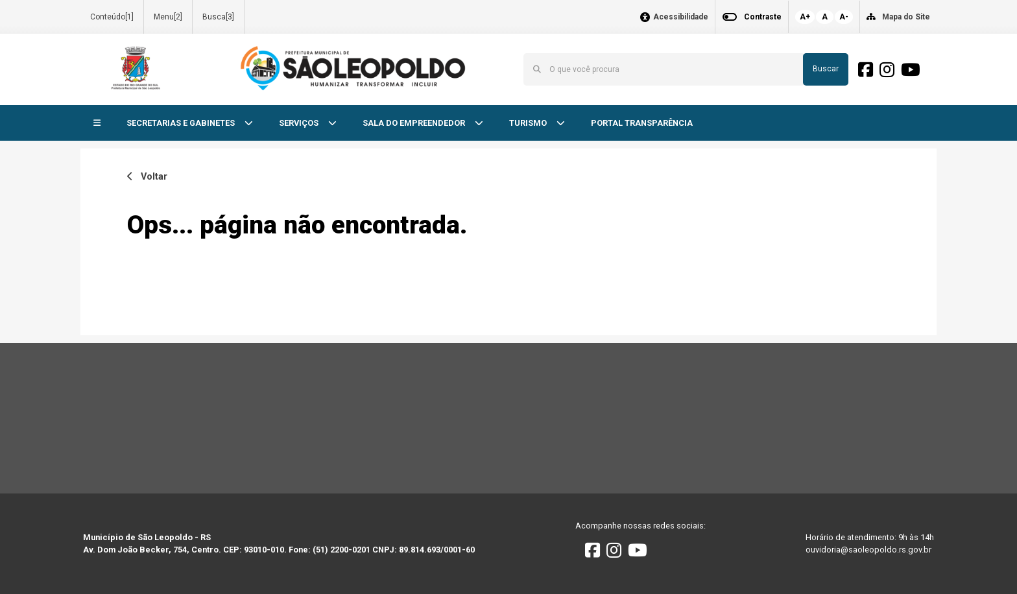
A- (843, 16)
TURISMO (529, 123)
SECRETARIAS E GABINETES (181, 123)
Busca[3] (218, 16)
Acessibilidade (680, 17)
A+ (805, 16)
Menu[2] (168, 16)
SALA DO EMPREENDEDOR (415, 123)
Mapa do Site (906, 17)
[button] (97, 123)
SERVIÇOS (299, 123)
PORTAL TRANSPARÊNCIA (642, 123)
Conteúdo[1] (112, 16)
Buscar (826, 68)
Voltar (147, 176)
